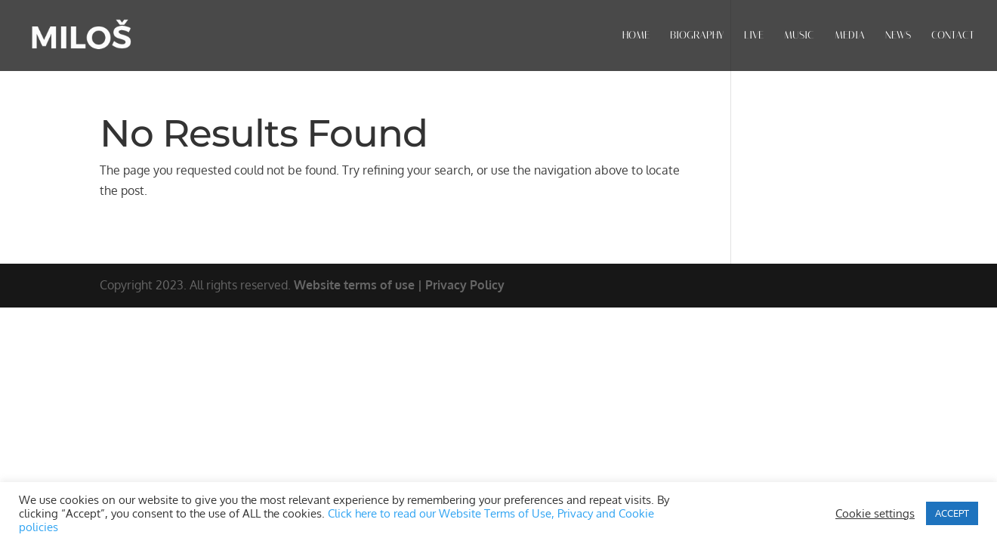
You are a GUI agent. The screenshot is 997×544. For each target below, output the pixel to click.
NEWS (898, 36)
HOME (636, 36)
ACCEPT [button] (952, 513)
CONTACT (952, 36)
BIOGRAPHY (697, 36)
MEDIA (850, 36)
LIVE (754, 36)
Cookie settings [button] (875, 513)
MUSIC (799, 36)
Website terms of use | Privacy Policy (399, 284)
